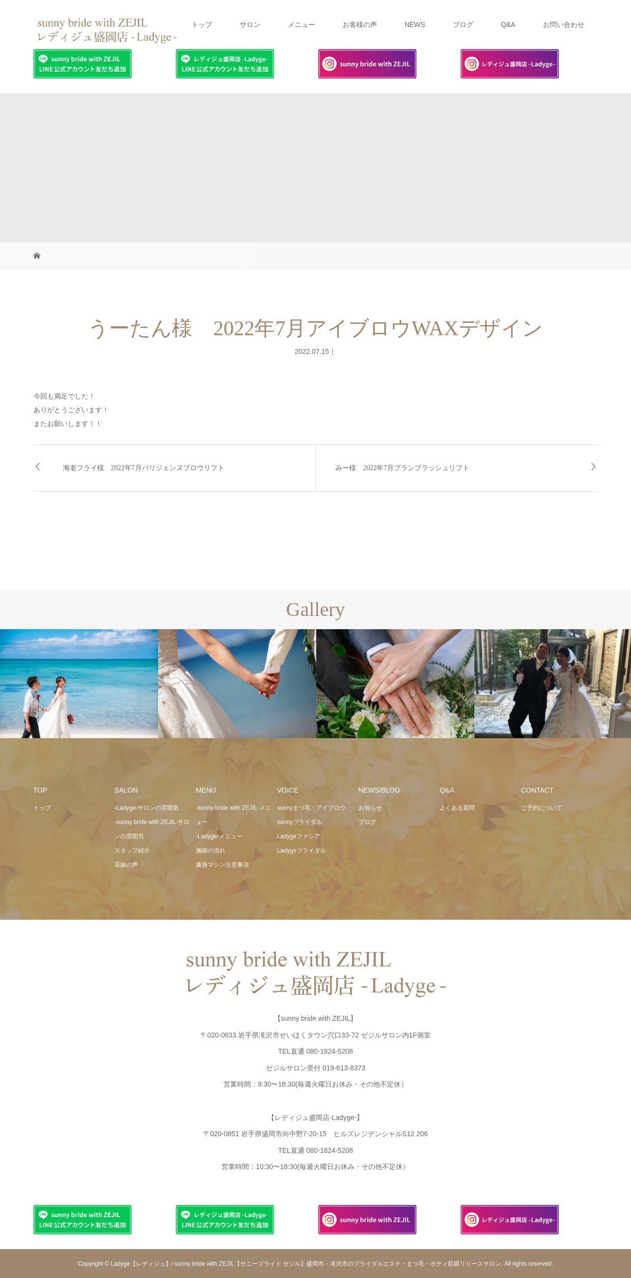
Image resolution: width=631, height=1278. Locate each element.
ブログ (463, 24)
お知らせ (370, 807)
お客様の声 (360, 24)
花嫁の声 (126, 864)
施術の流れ (210, 850)
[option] (79, 684)
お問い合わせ (563, 24)
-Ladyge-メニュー (219, 836)
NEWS (415, 24)
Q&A (508, 24)
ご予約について (541, 807)
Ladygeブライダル (301, 850)
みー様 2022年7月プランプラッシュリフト (402, 468)
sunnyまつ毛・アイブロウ (311, 807)
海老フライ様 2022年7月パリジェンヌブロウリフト (143, 468)
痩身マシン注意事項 (222, 864)
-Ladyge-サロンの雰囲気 (146, 807)
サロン (250, 24)
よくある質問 (457, 807)
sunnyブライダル (299, 822)
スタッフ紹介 (132, 850)
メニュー (301, 24)
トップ (202, 24)
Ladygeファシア (298, 836)
